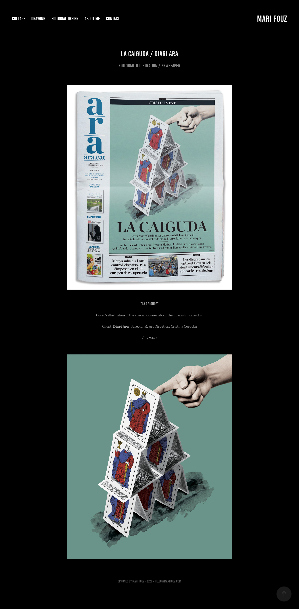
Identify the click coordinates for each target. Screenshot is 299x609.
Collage (18, 18)
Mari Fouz (272, 19)
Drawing (38, 18)
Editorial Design (65, 18)
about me (92, 18)
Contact (113, 18)
